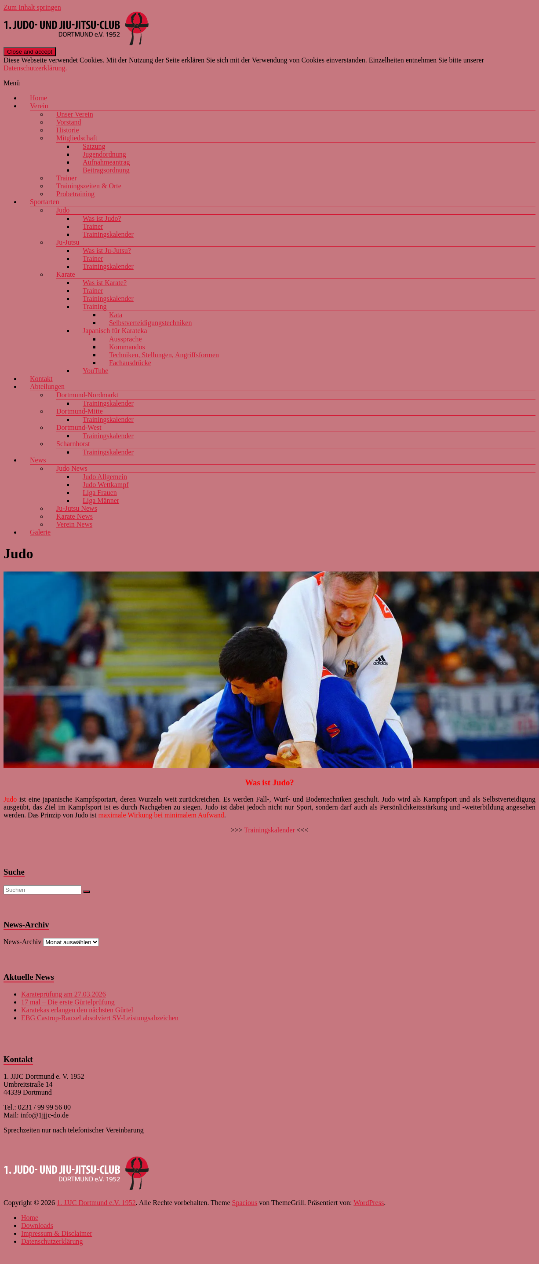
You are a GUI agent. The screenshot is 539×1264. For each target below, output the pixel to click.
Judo (62, 210)
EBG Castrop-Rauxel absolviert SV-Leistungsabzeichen (99, 1018)
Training (95, 306)
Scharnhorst (73, 443)
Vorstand (68, 122)
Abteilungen (47, 386)
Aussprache (125, 339)
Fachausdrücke (130, 362)
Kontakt (41, 378)
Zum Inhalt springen (32, 7)
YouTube (95, 370)
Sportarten (44, 201)
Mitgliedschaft (76, 138)
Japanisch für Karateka (115, 330)
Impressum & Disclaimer (56, 1233)
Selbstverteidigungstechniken (150, 322)
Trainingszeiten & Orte (88, 186)
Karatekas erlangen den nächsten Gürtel (77, 1010)
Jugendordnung (104, 154)
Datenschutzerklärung (52, 1241)
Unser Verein (74, 114)
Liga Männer (101, 500)
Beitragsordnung (106, 170)
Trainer (66, 178)
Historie (67, 130)
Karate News (74, 516)
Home (38, 98)
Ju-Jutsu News (76, 508)
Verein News (74, 524)
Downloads (37, 1225)
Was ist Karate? (105, 282)
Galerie (40, 532)
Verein (39, 106)
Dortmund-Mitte (79, 411)
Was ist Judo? (102, 218)
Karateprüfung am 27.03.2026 (63, 994)
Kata (115, 315)
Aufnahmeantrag (106, 162)
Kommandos (127, 347)
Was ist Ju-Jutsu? (107, 250)
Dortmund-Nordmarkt (87, 395)
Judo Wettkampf (106, 484)
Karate (65, 274)
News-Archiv (22, 941)
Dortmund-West (79, 427)
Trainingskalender (108, 234)
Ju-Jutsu (67, 242)
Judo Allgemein (105, 476)
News (38, 460)
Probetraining (75, 194)
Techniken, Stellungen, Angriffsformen (164, 355)
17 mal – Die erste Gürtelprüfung (68, 1002)
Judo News (71, 468)
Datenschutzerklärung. (35, 68)
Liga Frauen (100, 492)
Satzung (94, 146)
